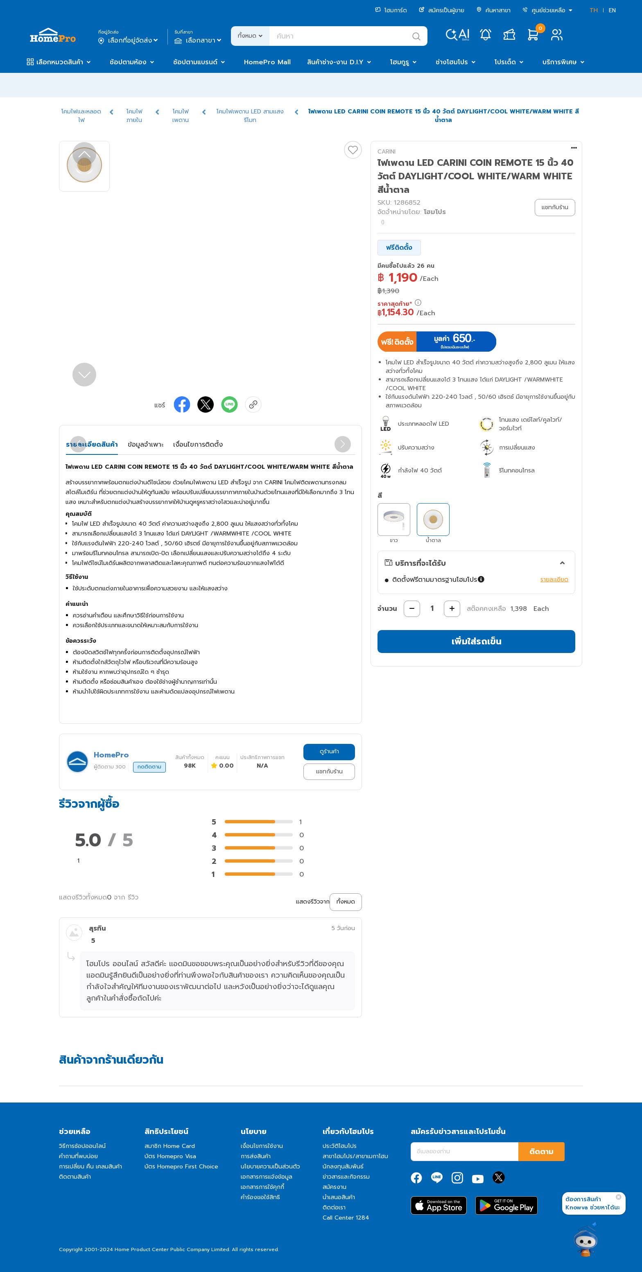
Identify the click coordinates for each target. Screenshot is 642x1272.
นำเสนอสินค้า (339, 1197)
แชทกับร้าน (329, 771)
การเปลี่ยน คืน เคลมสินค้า (90, 1166)
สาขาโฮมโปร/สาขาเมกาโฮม (355, 1156)
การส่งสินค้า (256, 1156)
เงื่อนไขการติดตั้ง (198, 445)
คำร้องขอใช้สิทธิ (260, 1197)
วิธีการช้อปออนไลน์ (82, 1146)
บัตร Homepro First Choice (181, 1166)
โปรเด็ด (505, 62)
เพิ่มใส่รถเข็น (477, 641)
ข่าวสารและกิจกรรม (346, 1177)
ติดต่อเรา (334, 1207)
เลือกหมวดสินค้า (59, 62)
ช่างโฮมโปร (452, 62)
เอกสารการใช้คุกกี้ (262, 1187)
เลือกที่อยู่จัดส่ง (128, 40)
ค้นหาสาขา (493, 10)
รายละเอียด (554, 579)
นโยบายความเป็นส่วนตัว (270, 1166)
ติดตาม (541, 1151)
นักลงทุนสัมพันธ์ (343, 1166)
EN (612, 10)
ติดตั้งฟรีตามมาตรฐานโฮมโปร (439, 580)
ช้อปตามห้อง (128, 62)
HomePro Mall (267, 62)
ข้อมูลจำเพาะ (145, 445)
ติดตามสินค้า (75, 1177)
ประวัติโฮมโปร (340, 1146)
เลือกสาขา (198, 40)
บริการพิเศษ (560, 62)
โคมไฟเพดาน (180, 115)
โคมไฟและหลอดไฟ (81, 115)
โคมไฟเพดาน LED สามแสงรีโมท (250, 115)
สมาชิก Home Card (170, 1146)
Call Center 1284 (346, 1217)
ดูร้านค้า (329, 751)
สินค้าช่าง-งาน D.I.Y (335, 62)
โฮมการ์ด (391, 10)
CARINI (387, 151)
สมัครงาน (334, 1187)
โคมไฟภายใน (134, 115)
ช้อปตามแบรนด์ (195, 62)
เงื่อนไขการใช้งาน (262, 1146)
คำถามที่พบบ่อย (78, 1156)
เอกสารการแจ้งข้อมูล (266, 1177)
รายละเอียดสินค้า (92, 445)
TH (594, 10)
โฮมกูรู (399, 62)
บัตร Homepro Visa (170, 1156)
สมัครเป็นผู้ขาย (441, 10)
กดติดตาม (149, 766)
